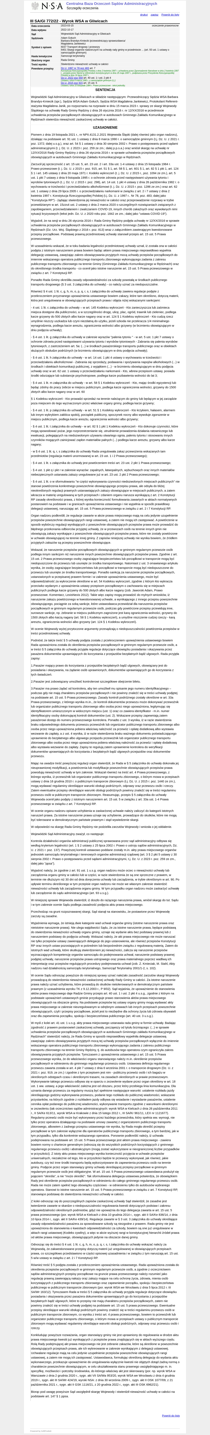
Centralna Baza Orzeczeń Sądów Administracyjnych (111, 4)
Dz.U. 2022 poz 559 (72, 77)
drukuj (144, 14)
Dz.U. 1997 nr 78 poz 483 (75, 68)
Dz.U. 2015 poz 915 (72, 83)
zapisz (155, 14)
